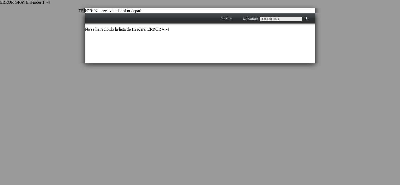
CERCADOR (250, 18)
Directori (226, 18)
